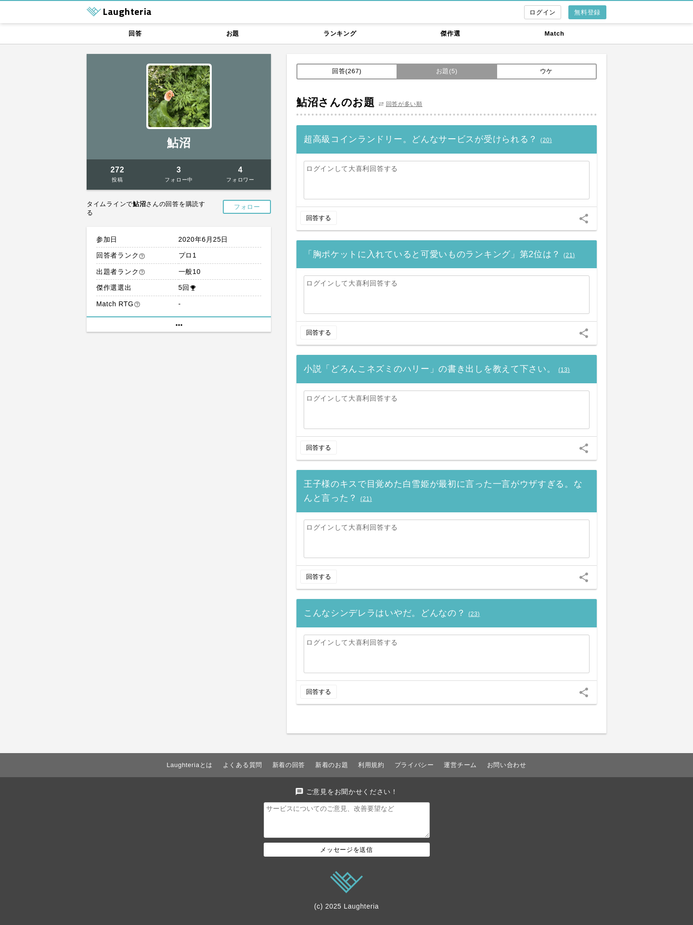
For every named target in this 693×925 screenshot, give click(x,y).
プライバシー (414, 765)
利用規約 (371, 765)
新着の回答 (289, 765)
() (546, 140)
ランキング (340, 33)
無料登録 (587, 12)
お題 (232, 33)
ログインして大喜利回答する (352, 168)
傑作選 (450, 33)
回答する (318, 217)
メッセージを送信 (346, 855)
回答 (134, 33)
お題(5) (447, 71)
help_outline (142, 256)
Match (555, 33)
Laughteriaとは (190, 765)
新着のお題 (331, 765)
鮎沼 (179, 142)
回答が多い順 (404, 104)
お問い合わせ (506, 765)
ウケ (546, 71)
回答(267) (346, 71)
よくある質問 (242, 765)
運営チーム (460, 765)
